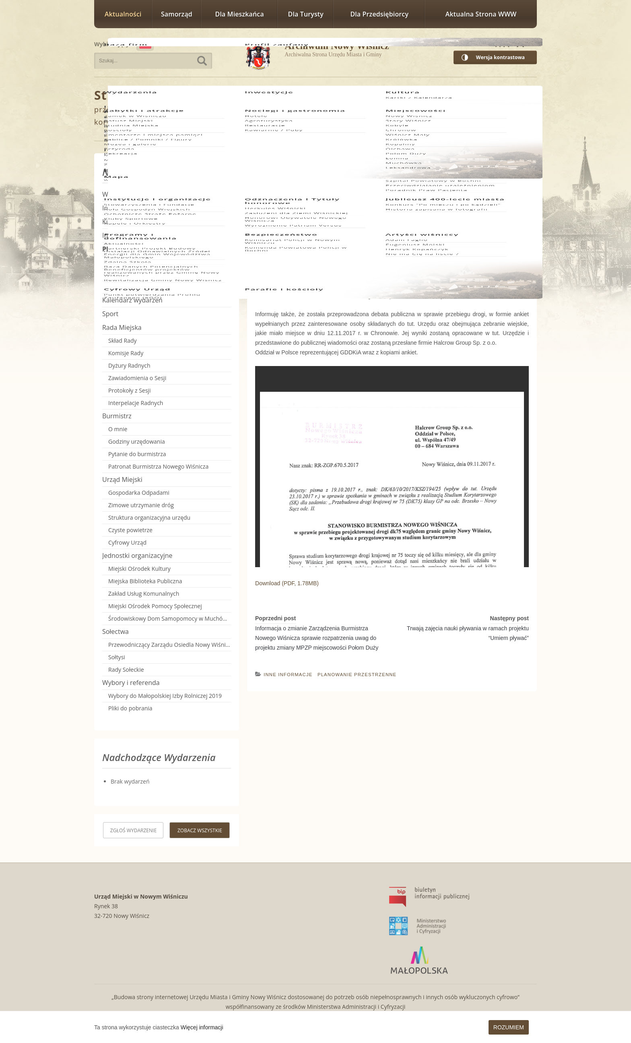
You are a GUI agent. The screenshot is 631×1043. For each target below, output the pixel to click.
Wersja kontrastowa (500, 57)
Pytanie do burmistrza (137, 454)
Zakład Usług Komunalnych (143, 593)
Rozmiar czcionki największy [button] (526, 43)
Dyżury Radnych (129, 365)
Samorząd (176, 14)
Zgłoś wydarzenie (133, 830)
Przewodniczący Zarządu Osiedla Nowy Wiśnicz (169, 644)
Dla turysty (306, 14)
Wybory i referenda (131, 682)
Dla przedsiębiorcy (379, 14)
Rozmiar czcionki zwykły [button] (498, 43)
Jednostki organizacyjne (137, 555)
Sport (110, 313)
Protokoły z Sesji (129, 390)
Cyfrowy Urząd (127, 542)
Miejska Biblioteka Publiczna (145, 581)
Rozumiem (508, 1027)
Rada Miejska (122, 327)
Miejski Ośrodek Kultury (139, 568)
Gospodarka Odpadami (138, 492)
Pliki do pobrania (130, 708)
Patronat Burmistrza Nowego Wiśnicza (158, 466)
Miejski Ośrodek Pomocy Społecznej (155, 606)
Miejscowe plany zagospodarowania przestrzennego (169, 274)
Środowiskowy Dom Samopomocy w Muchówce (169, 618)
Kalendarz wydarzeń (132, 300)
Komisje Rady (125, 353)
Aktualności (123, 14)
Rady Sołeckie (126, 669)
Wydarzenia (119, 194)
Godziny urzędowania (136, 441)
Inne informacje (288, 674)
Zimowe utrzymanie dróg (141, 505)
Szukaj (202, 61)
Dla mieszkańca (239, 14)
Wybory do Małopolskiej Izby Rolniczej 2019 (165, 695)
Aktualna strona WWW (481, 14)
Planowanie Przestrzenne (260, 96)
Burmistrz (117, 415)
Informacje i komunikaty (138, 235)
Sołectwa (115, 631)
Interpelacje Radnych (135, 403)
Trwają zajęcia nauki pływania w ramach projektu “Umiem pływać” (468, 633)
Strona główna (140, 95)
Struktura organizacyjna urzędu (149, 517)
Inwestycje (117, 208)
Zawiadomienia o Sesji (137, 378)
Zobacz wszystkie (199, 830)
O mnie (117, 429)
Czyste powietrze (130, 530)
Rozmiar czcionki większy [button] (508, 43)
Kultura (113, 221)
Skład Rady (122, 340)
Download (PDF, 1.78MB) (287, 583)
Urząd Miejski (122, 479)
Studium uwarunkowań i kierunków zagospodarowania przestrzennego (169, 262)
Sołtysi (116, 657)
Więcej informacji (202, 1027)
